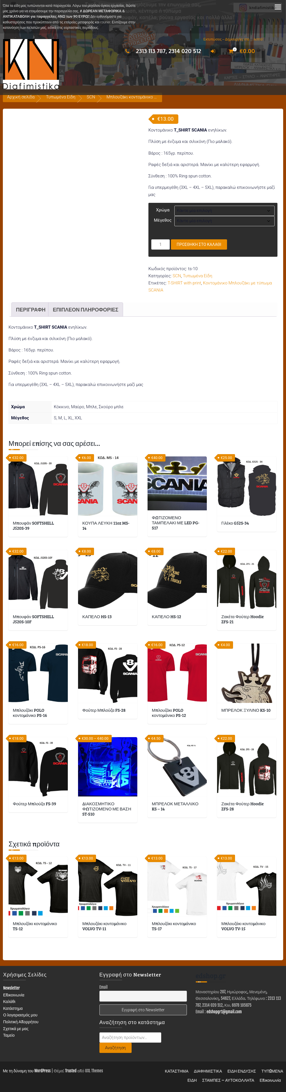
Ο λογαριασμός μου (20, 1014)
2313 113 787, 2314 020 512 (161, 50)
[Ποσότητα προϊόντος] (160, 244)
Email (103, 987)
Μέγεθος (162, 220)
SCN (91, 97)
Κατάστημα (13, 1008)
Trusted (70, 1070)
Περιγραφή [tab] (31, 309)
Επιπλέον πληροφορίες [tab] (85, 309)
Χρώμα (162, 210)
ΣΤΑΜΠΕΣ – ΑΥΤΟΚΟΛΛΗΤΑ (228, 1080)
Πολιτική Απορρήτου (20, 1021)
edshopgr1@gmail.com (224, 1011)
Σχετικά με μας (15, 1028)
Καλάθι (9, 1001)
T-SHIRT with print (184, 283)
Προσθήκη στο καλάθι (199, 244)
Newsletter (11, 988)
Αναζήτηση (115, 1047)
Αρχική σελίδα (20, 97)
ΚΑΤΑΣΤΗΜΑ (177, 1071)
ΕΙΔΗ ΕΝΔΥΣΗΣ (241, 1071)
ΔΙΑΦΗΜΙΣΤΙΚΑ (208, 1071)
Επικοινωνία (13, 994)
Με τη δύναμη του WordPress (27, 1070)
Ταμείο (9, 1035)
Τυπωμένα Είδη (60, 97)
